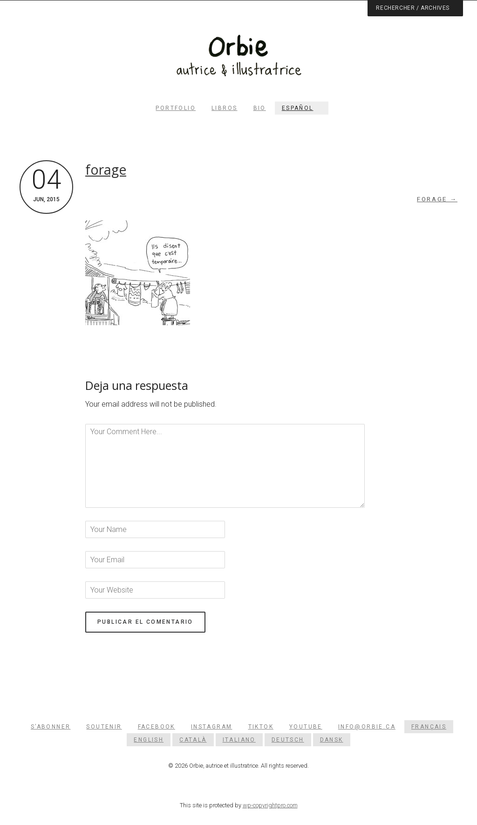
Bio (259, 108)
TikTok (260, 726)
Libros (224, 108)
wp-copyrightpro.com (270, 805)
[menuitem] (301, 108)
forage (105, 169)
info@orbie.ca (366, 726)
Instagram (211, 726)
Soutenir (104, 726)
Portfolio (176, 108)
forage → (437, 199)
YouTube (305, 726)
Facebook (156, 726)
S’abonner (51, 726)
